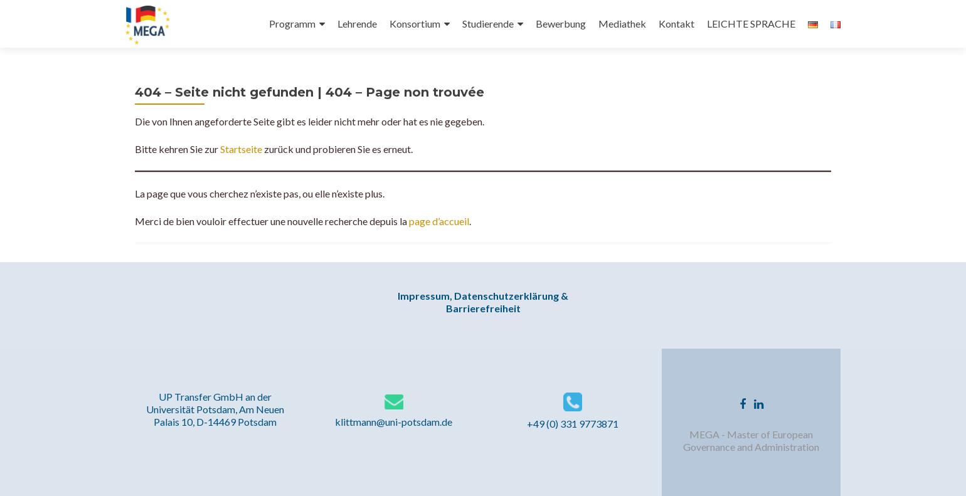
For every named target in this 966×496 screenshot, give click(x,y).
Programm (292, 23)
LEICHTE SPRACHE (751, 23)
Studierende (488, 23)
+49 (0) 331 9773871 (572, 424)
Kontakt (676, 23)
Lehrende (357, 23)
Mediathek (622, 23)
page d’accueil (439, 221)
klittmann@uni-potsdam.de (393, 422)
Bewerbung (561, 23)
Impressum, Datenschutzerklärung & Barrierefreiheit (483, 302)
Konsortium (415, 23)
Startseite (240, 149)
